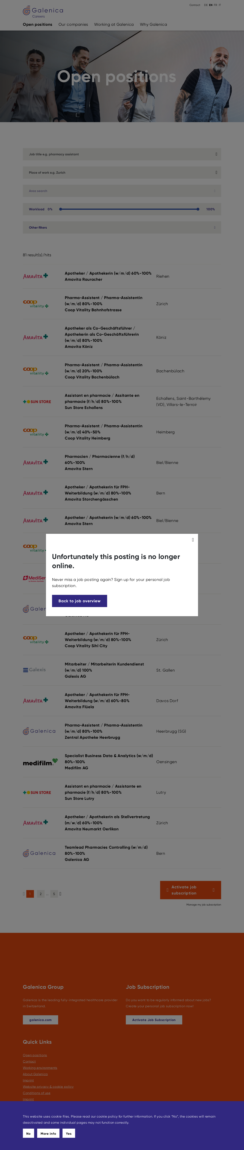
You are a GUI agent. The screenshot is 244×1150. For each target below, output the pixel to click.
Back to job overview (80, 600)
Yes (69, 1133)
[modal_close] (193, 540)
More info (48, 1133)
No (28, 1133)
